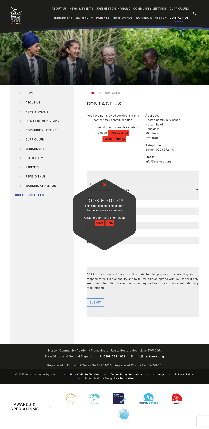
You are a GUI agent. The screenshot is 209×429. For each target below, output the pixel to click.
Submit (95, 302)
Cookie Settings (114, 139)
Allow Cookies (118, 132)
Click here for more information (104, 217)
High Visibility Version (85, 374)
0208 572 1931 (114, 356)
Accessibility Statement (126, 374)
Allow (99, 223)
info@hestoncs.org (158, 161)
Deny (109, 223)
